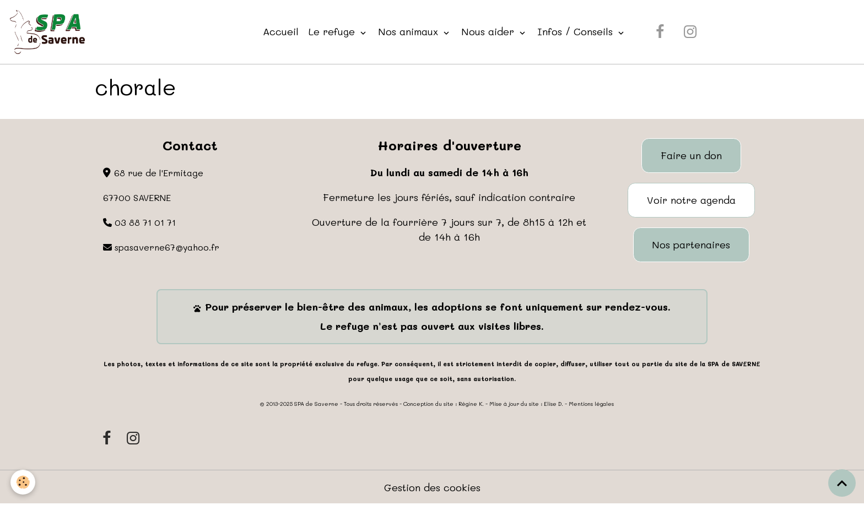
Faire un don (691, 155)
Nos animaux (409, 31)
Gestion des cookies (432, 487)
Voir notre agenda (691, 200)
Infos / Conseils (576, 31)
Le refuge (333, 31)
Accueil (281, 31)
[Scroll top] (842, 483)
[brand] (50, 32)
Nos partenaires (691, 244)
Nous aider (489, 31)
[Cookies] (23, 482)
